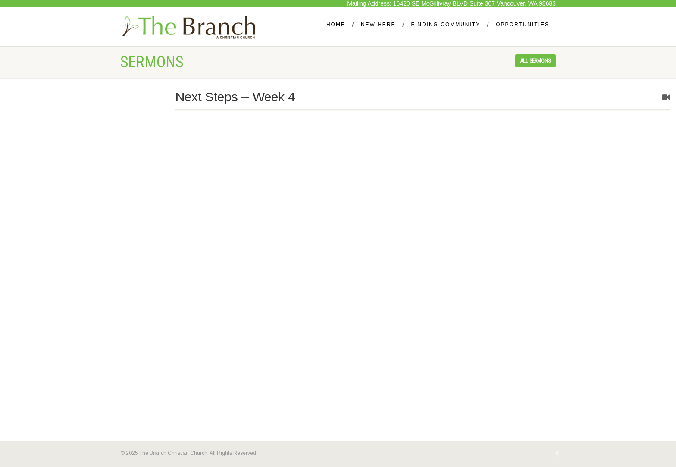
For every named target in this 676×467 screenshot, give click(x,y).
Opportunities (522, 25)
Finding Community (446, 25)
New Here (378, 25)
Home (335, 25)
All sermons (535, 61)
